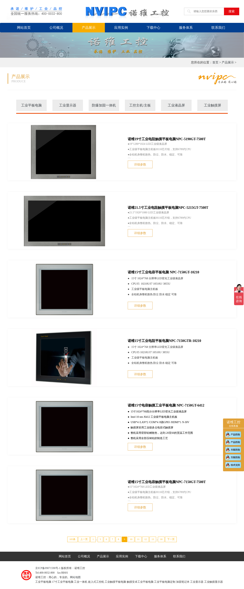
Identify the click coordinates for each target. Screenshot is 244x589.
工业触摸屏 (212, 105)
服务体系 (186, 28)
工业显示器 (67, 105)
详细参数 (140, 164)
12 (145, 539)
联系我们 (218, 28)
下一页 (171, 539)
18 (161, 539)
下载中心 (153, 28)
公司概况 (56, 28)
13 (153, 539)
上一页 (84, 539)
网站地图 (75, 577)
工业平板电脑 (31, 105)
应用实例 (121, 28)
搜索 (232, 11)
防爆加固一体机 (104, 105)
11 (138, 539)
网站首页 (24, 28)
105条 (72, 539)
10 (131, 539)
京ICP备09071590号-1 (48, 568)
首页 (215, 62)
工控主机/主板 (140, 105)
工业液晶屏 (176, 105)
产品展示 (89, 28)
